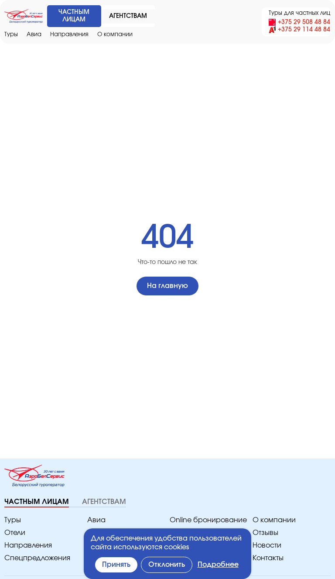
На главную (167, 286)
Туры (10, 34)
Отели (14, 533)
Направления (65, 34)
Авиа (32, 34)
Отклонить (168, 565)
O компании (107, 34)
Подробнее (219, 565)
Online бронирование (204, 520)
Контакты (268, 558)
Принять (117, 565)
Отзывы (265, 533)
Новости (266, 545)
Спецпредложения (34, 558)
